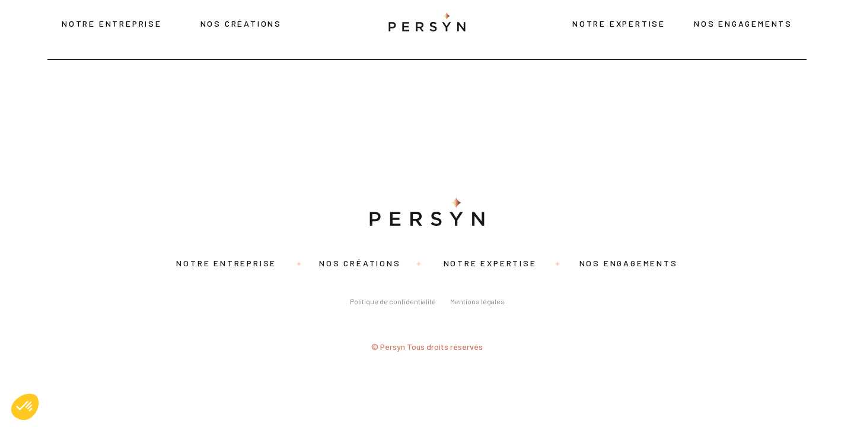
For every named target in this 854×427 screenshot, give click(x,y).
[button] (25, 407)
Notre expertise (618, 23)
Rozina (22, 106)
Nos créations (241, 23)
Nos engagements (743, 23)
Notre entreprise (112, 23)
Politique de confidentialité (393, 301)
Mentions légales (477, 301)
